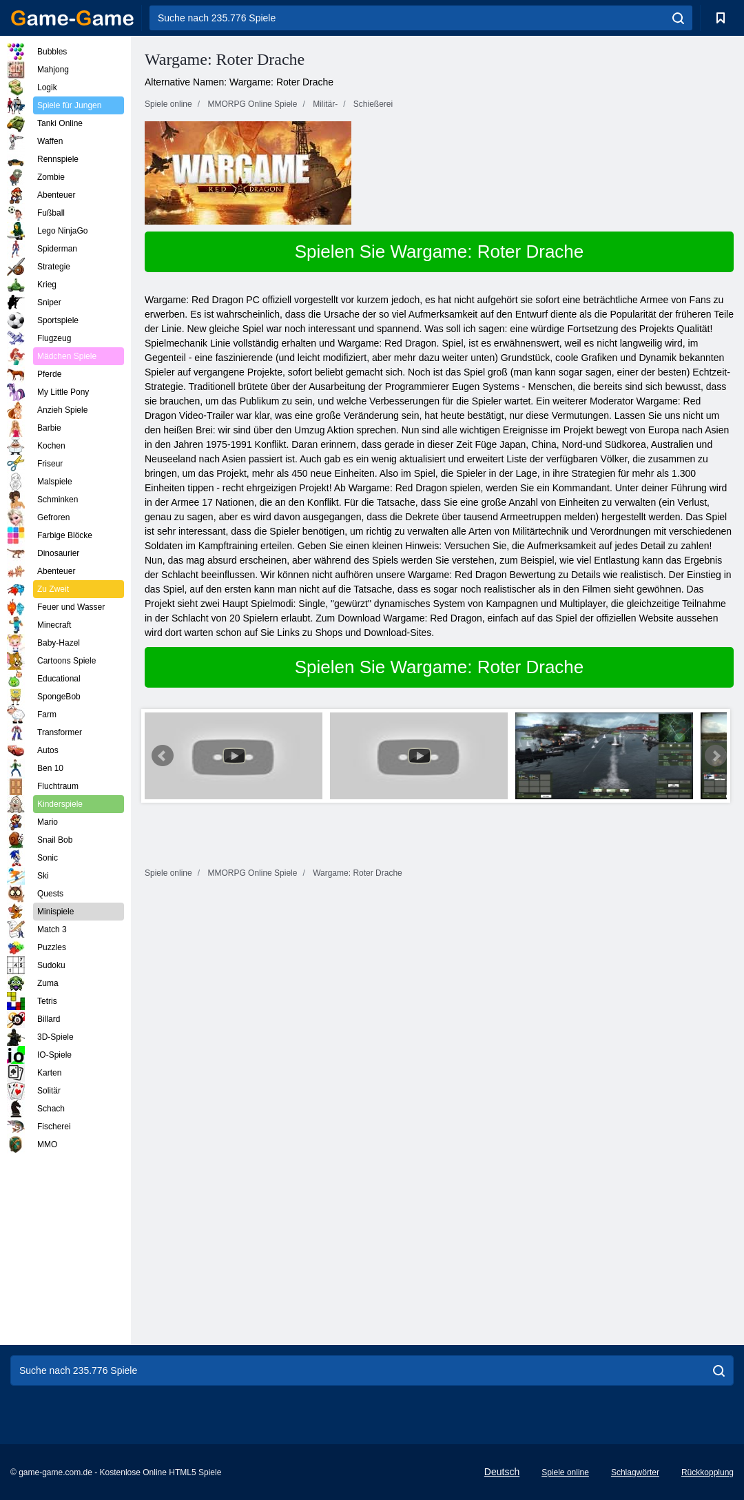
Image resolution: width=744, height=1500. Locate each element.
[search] (678, 18)
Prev (163, 756)
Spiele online (565, 1472)
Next (716, 756)
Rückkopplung (707, 1472)
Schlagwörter (635, 1472)
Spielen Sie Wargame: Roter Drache (439, 251)
